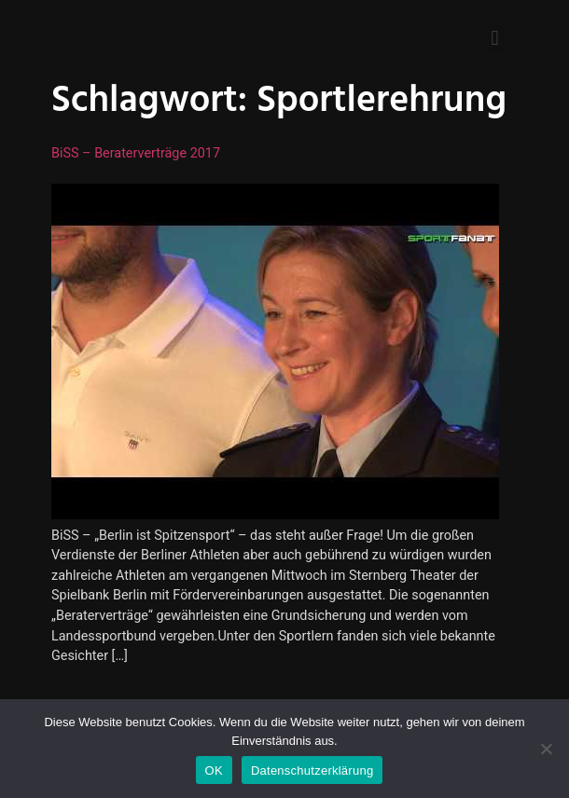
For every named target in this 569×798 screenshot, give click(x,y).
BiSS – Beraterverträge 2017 (135, 153)
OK (214, 770)
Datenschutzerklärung (312, 770)
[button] (495, 37)
